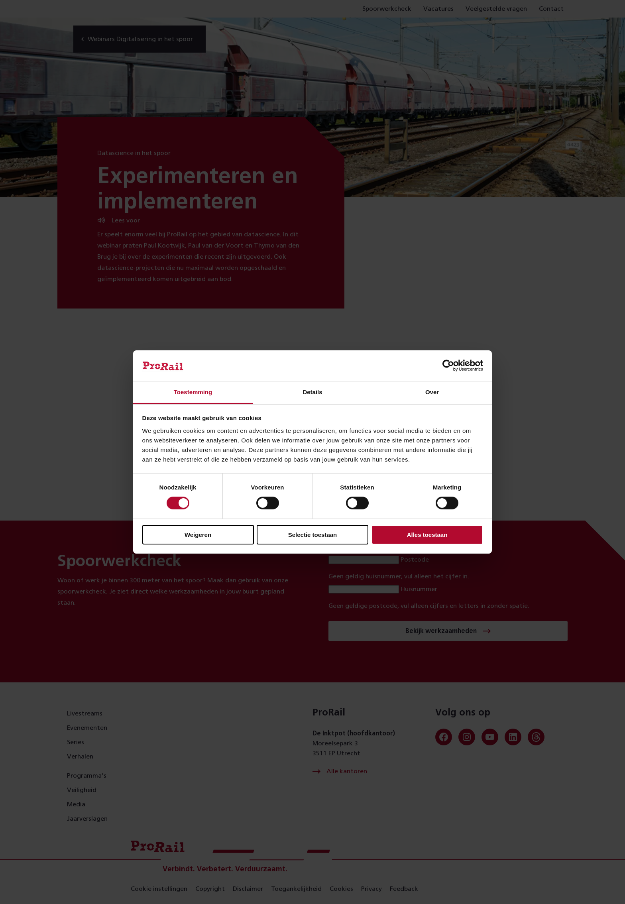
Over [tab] (432, 392)
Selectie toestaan (312, 534)
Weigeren (198, 534)
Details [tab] (312, 392)
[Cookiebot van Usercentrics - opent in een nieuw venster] (448, 365)
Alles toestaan (427, 534)
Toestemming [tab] (193, 392)
